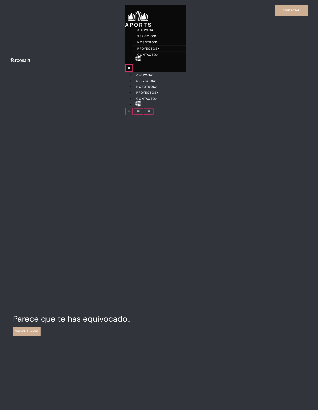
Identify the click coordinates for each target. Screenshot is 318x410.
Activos (145, 30)
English (145, 61)
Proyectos (148, 49)
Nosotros (147, 42)
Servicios (147, 36)
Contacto (147, 55)
